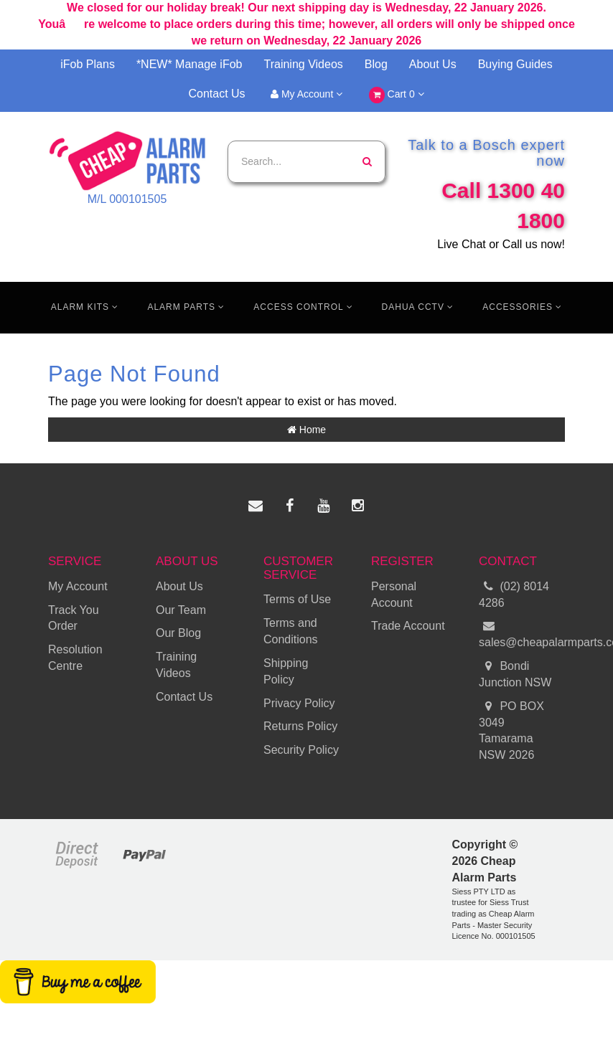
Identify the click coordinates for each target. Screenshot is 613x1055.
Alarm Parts (186, 307)
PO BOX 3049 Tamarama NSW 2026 (511, 730)
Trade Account (408, 626)
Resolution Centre (75, 657)
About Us (433, 64)
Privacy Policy (299, 703)
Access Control (302, 307)
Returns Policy (300, 726)
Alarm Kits (85, 307)
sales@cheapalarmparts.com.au (522, 633)
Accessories (522, 307)
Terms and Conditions (290, 631)
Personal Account (393, 594)
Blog (376, 64)
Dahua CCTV (418, 307)
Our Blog (178, 633)
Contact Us (216, 93)
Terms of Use (297, 599)
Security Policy (301, 750)
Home (306, 429)
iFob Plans (87, 64)
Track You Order (73, 618)
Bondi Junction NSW (515, 673)
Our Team (181, 610)
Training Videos (303, 64)
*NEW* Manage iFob (189, 64)
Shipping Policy (285, 671)
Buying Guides (515, 64)
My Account (306, 94)
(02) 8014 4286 (514, 594)
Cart (396, 95)
